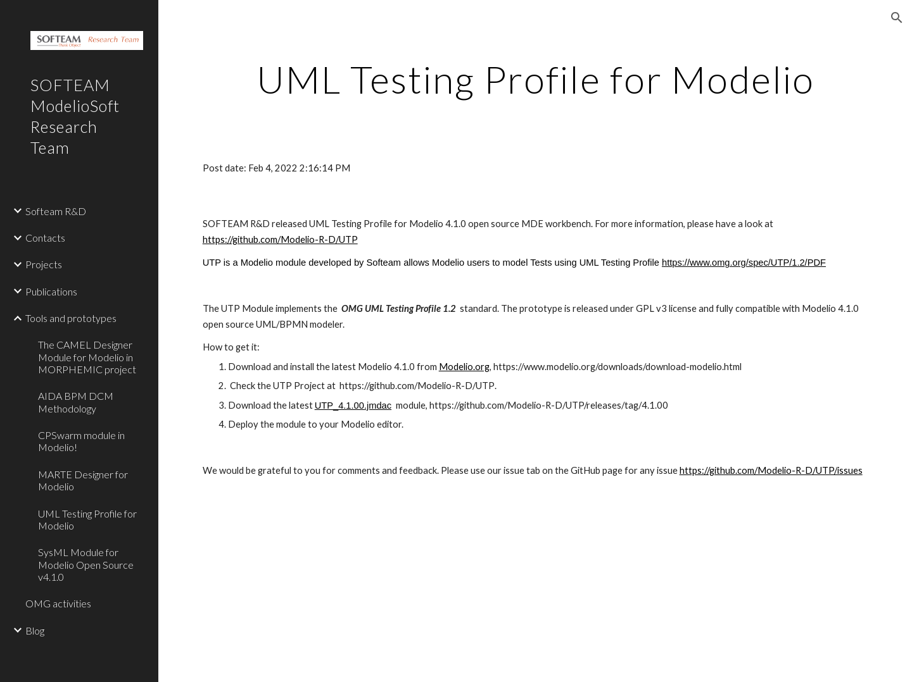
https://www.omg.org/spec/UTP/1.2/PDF (744, 262)
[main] (535, 79)
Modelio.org (464, 366)
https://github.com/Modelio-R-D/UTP (280, 239)
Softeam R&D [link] (55, 211)
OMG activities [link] (58, 603)
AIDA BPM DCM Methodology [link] (75, 402)
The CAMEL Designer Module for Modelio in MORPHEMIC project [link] (87, 356)
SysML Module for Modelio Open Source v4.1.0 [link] (86, 564)
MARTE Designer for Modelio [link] (83, 480)
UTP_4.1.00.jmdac (353, 405)
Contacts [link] (45, 238)
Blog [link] (34, 630)
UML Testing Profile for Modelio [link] (87, 519)
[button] (897, 18)
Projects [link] (43, 264)
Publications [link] (51, 291)
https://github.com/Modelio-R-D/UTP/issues (771, 470)
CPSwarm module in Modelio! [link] (81, 441)
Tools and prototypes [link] (71, 318)
